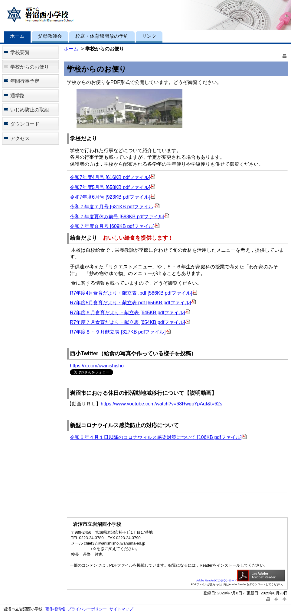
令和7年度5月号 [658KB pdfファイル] (112, 187)
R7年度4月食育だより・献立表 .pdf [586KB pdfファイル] (133, 293)
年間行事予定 (24, 81)
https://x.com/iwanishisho (97, 365)
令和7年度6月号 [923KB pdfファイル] (112, 197)
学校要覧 (20, 52)
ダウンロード (24, 123)
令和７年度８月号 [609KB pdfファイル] (114, 226)
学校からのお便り (29, 66)
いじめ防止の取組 (29, 109)
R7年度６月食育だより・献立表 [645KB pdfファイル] (130, 312)
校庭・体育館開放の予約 (102, 36)
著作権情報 (55, 609)
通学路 (17, 95)
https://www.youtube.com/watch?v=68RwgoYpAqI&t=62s (161, 403)
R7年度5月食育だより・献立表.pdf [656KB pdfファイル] (133, 302)
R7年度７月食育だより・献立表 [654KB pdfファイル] (130, 322)
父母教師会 (50, 36)
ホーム (17, 36)
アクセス (20, 138)
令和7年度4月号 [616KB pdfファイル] (112, 177)
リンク (149, 36)
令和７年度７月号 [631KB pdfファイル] (114, 206)
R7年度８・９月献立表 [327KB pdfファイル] (120, 331)
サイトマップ (121, 609)
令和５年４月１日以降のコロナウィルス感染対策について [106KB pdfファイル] (158, 437)
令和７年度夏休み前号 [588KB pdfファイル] (119, 216)
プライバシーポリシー (87, 609)
